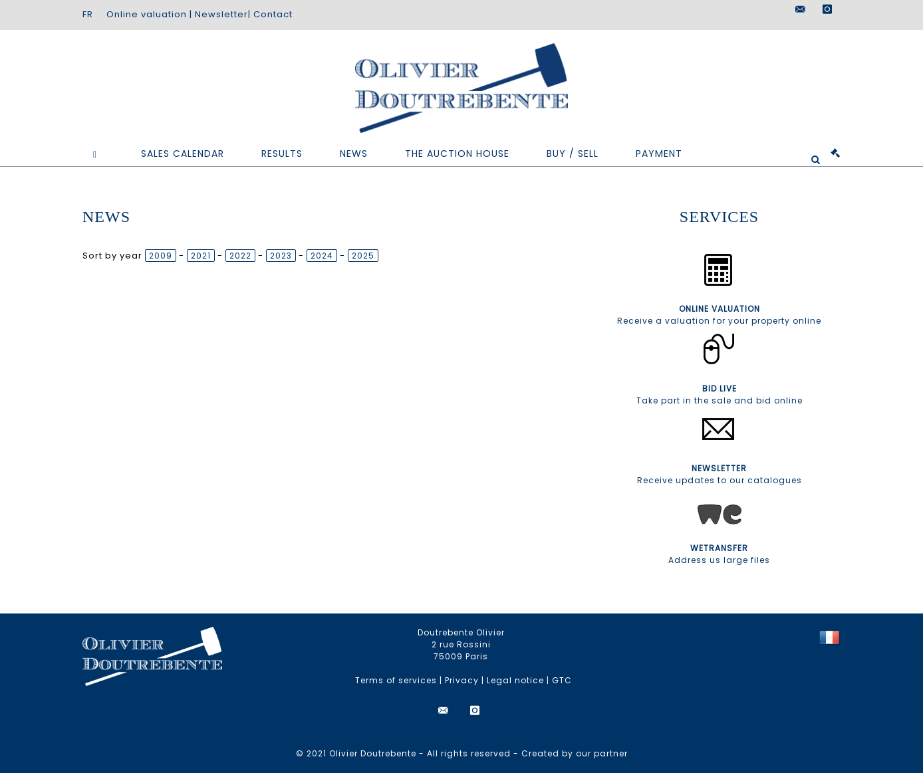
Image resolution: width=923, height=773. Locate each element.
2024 (322, 255)
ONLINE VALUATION (719, 308)
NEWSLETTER (719, 468)
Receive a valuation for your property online (719, 320)
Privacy (462, 680)
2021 (201, 255)
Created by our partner (574, 753)
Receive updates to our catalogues (719, 480)
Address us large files (719, 560)
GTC (562, 680)
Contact (273, 14)
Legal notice (515, 680)
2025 (363, 255)
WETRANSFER (719, 548)
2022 (240, 255)
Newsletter (221, 14)
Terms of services (396, 680)
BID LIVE (719, 388)
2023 (281, 255)
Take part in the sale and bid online (719, 400)
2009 (160, 255)
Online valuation (146, 14)
